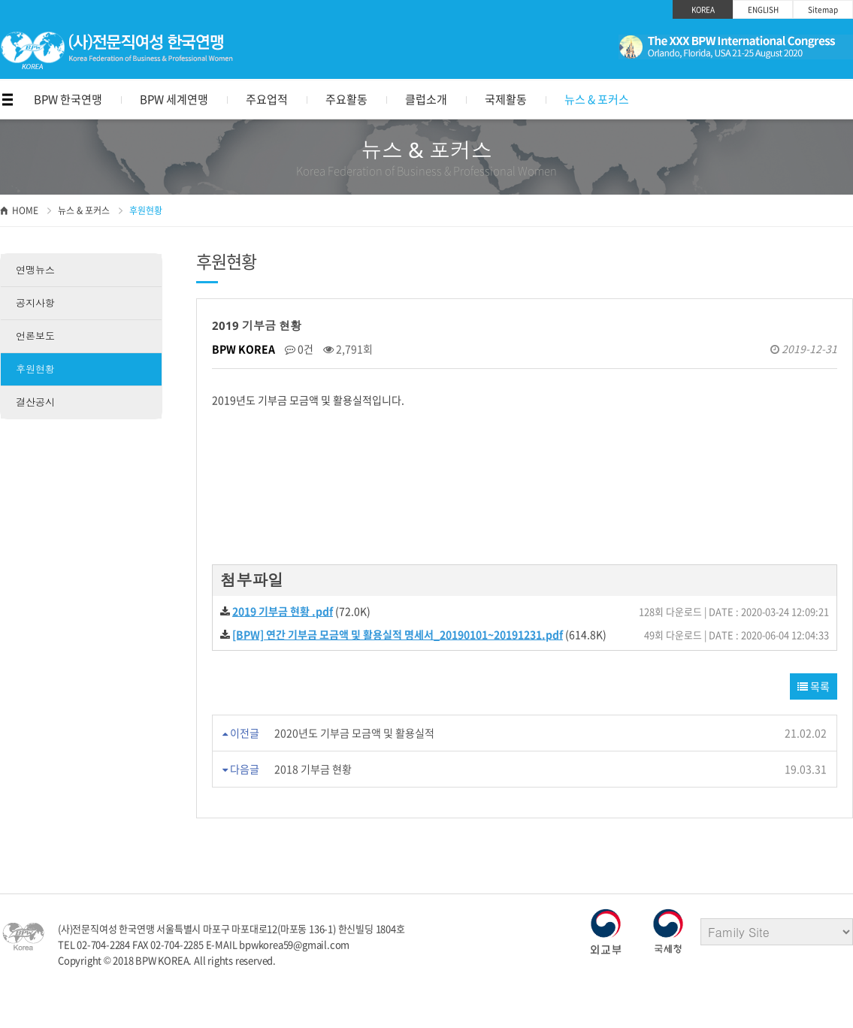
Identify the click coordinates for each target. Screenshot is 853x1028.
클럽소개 (426, 99)
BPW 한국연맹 (68, 99)
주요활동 (346, 99)
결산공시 (35, 402)
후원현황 (35, 369)
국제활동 (506, 99)
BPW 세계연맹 (174, 99)
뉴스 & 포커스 (596, 99)
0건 (299, 348)
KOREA (703, 9)
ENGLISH (763, 9)
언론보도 (35, 336)
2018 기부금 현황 (313, 768)
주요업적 (267, 99)
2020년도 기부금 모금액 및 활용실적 (354, 732)
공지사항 (35, 303)
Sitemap (823, 9)
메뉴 (7, 99)
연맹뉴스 (35, 270)
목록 (813, 686)
